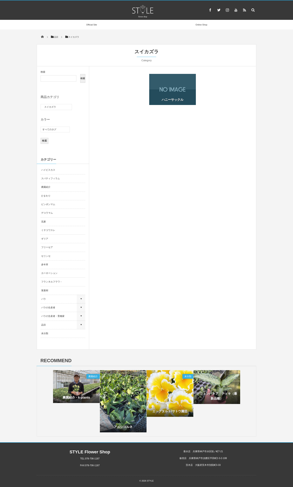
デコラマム (47, 213)
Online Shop (201, 25)
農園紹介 (46, 187)
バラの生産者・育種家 (53, 316)
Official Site (91, 25)
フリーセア (47, 247)
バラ (43, 299)
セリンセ (46, 256)
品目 (43, 325)
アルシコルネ (123, 428)
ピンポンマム (48, 204)
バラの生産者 (48, 307)
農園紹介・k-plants (76, 399)
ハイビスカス (48, 170)
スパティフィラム (50, 178)
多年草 (44, 264)
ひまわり (46, 195)
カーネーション (49, 273)
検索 (43, 72)
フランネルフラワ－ (51, 281)
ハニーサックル (172, 99)
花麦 (43, 221)
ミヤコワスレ (48, 230)
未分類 (44, 333)
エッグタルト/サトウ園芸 (169, 413)
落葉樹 (44, 290)
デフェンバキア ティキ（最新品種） (217, 398)
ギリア (44, 238)
